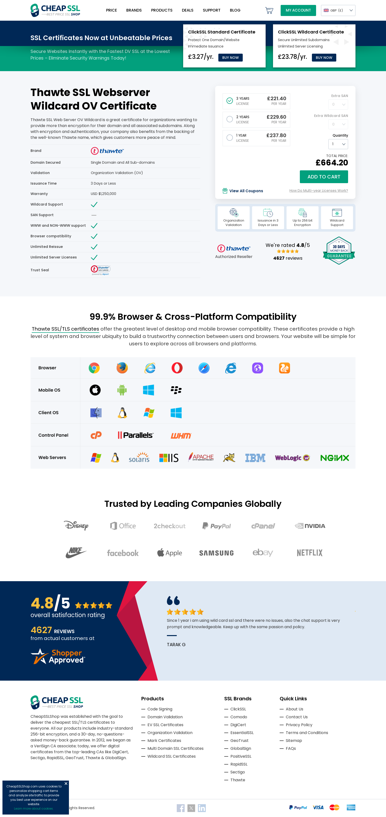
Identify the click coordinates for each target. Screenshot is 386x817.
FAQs (291, 748)
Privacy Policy (299, 725)
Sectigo (237, 772)
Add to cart (323, 176)
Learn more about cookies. (34, 808)
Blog (235, 10)
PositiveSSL (240, 756)
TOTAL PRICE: (337, 155)
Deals (187, 10)
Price (111, 10)
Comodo (238, 717)
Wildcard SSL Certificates (171, 756)
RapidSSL (238, 764)
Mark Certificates (164, 740)
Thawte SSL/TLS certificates (65, 328)
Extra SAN (339, 95)
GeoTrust (239, 740)
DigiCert (238, 725)
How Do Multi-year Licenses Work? (319, 190)
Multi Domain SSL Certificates (175, 748)
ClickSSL (238, 709)
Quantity (340, 135)
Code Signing (159, 709)
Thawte (237, 780)
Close (66, 783)
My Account (298, 10)
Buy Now (230, 57)
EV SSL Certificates (165, 725)
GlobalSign (240, 748)
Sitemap (294, 740)
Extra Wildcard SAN (331, 115)
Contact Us (297, 717)
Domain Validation (165, 717)
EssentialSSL (242, 733)
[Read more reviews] (58, 663)
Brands (134, 10)
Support (212, 10)
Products (162, 10)
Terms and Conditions (307, 733)
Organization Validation (170, 733)
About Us (294, 709)
